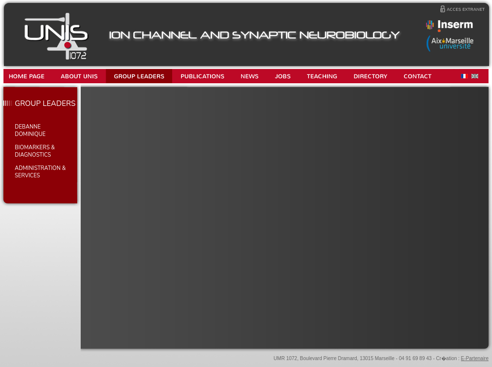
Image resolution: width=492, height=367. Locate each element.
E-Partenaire (475, 358)
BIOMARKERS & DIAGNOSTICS (35, 151)
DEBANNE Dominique (30, 130)
